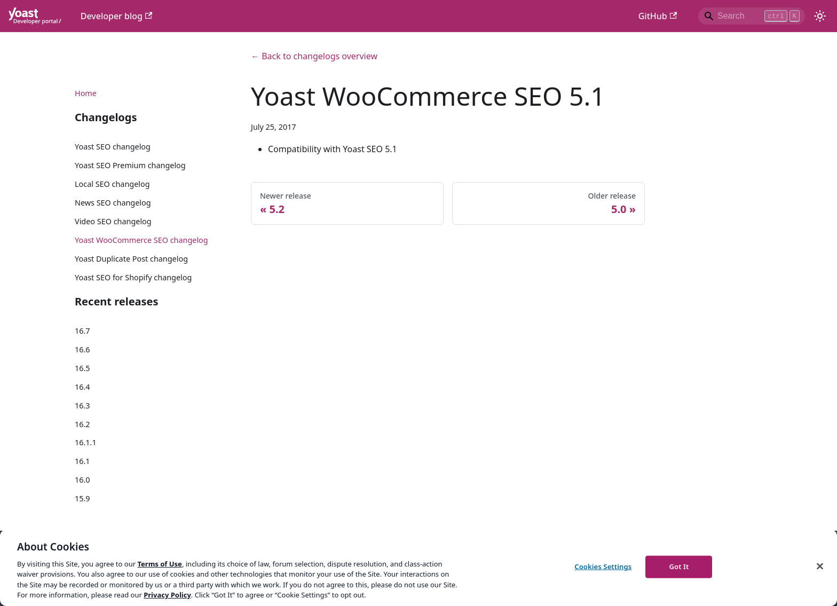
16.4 (82, 387)
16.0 (82, 480)
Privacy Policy (167, 595)
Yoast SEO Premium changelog (130, 165)
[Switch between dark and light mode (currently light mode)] (819, 16)
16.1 (82, 461)
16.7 (82, 331)
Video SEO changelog (113, 221)
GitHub (657, 16)
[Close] (820, 566)
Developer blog (117, 16)
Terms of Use (159, 564)
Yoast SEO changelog (113, 146)
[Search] (751, 16)
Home (86, 93)
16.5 (82, 368)
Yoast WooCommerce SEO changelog (141, 240)
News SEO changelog (113, 203)
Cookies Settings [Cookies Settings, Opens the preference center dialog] (602, 566)
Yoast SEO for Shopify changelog (133, 277)
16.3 (82, 405)
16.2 (82, 424)
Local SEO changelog (112, 184)
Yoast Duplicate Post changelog (131, 259)
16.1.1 (86, 442)
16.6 (82, 349)
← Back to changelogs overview (314, 56)
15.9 (82, 498)
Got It (679, 566)
